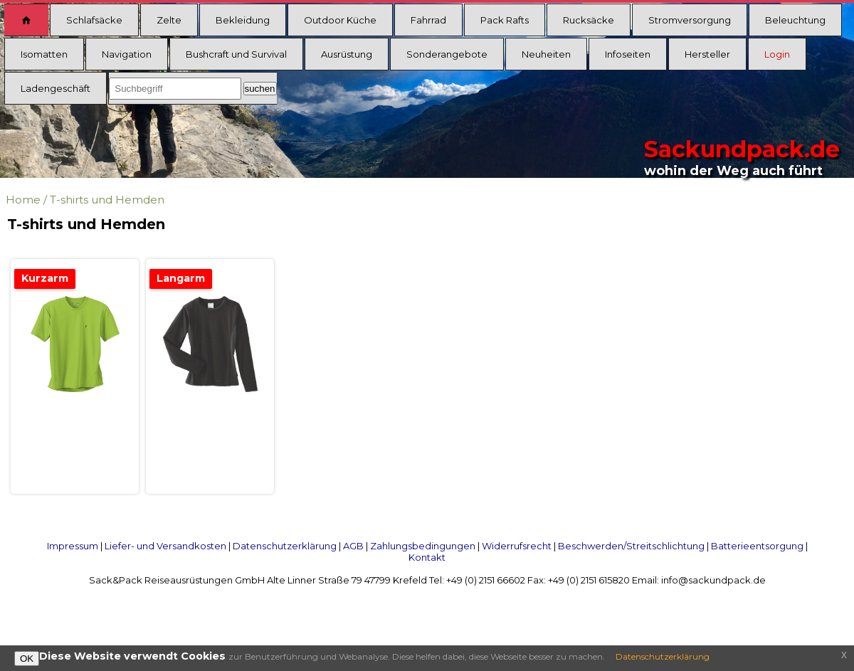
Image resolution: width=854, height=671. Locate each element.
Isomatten (44, 54)
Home (23, 199)
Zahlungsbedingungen (422, 545)
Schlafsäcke (94, 20)
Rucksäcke (588, 20)
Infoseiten (627, 54)
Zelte (169, 20)
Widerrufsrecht (517, 545)
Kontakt (427, 557)
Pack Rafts (504, 20)
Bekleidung (243, 20)
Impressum (72, 545)
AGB (353, 545)
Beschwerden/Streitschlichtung (631, 545)
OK (26, 658)
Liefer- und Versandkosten (165, 545)
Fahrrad (428, 20)
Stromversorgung (689, 20)
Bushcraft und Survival (236, 54)
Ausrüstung (346, 54)
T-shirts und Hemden (107, 199)
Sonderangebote (446, 54)
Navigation (127, 54)
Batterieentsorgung (757, 545)
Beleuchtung (795, 20)
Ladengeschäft (55, 88)
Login (777, 54)
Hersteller (707, 54)
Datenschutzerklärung (285, 545)
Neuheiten (546, 54)
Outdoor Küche (340, 20)
